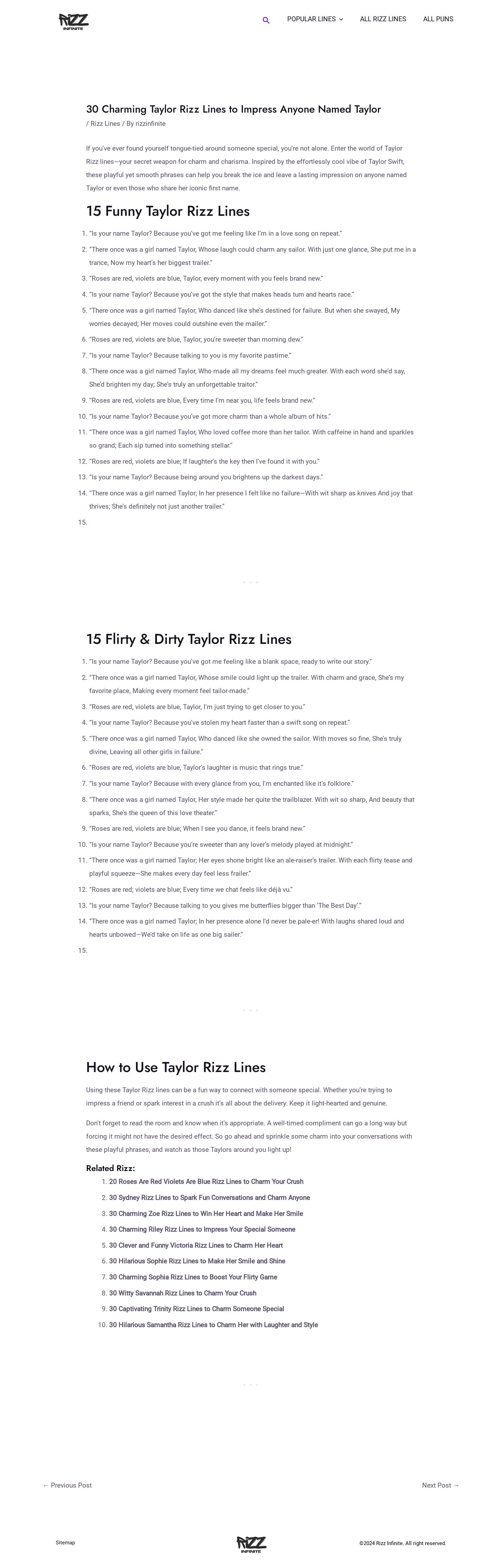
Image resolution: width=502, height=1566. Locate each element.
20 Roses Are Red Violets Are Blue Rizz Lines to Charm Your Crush (206, 1182)
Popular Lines (316, 19)
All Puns (439, 19)
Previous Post (67, 1485)
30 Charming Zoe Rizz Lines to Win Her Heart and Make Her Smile (206, 1214)
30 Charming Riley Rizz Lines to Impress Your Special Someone (202, 1229)
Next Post (440, 1485)
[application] (340, 19)
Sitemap (65, 1543)
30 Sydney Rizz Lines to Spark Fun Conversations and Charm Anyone (209, 1198)
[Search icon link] (268, 20)
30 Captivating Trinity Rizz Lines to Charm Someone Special (196, 1309)
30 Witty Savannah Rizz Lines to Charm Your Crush (182, 1293)
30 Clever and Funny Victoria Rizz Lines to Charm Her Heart (196, 1245)
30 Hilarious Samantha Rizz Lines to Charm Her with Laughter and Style (213, 1325)
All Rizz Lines (384, 19)
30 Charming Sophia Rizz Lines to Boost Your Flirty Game (193, 1277)
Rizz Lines (105, 124)
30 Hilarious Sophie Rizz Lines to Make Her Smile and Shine (197, 1261)
